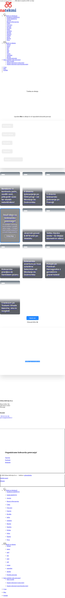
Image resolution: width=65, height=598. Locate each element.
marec (8, 549)
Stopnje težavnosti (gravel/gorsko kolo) (17, 586)
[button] (32, 361)
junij (8, 559)
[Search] (7, 1)
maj (8, 555)
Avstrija (9, 498)
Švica (8, 539)
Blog (4, 592)
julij (8, 562)
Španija (9, 536)
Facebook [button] (7, 460)
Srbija (8, 533)
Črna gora (9, 507)
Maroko (9, 523)
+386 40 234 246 (4, 416)
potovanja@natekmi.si (6, 417)
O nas (5, 589)
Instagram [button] (7, 462)
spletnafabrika (28, 475)
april (8, 552)
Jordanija (9, 520)
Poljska (9, 530)
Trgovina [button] (7, 457)
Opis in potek (10, 579)
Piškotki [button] (2, 481)
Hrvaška (9, 514)
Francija (9, 511)
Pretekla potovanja (12, 575)
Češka (8, 504)
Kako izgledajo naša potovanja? (12, 578)
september (9, 568)
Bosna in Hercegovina (13, 501)
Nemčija (9, 527)
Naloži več (32, 318)
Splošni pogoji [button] (4, 478)
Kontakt (5, 595)
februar (9, 546)
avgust (8, 565)
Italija (8, 517)
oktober (9, 571)
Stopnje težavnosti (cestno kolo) (15, 582)
